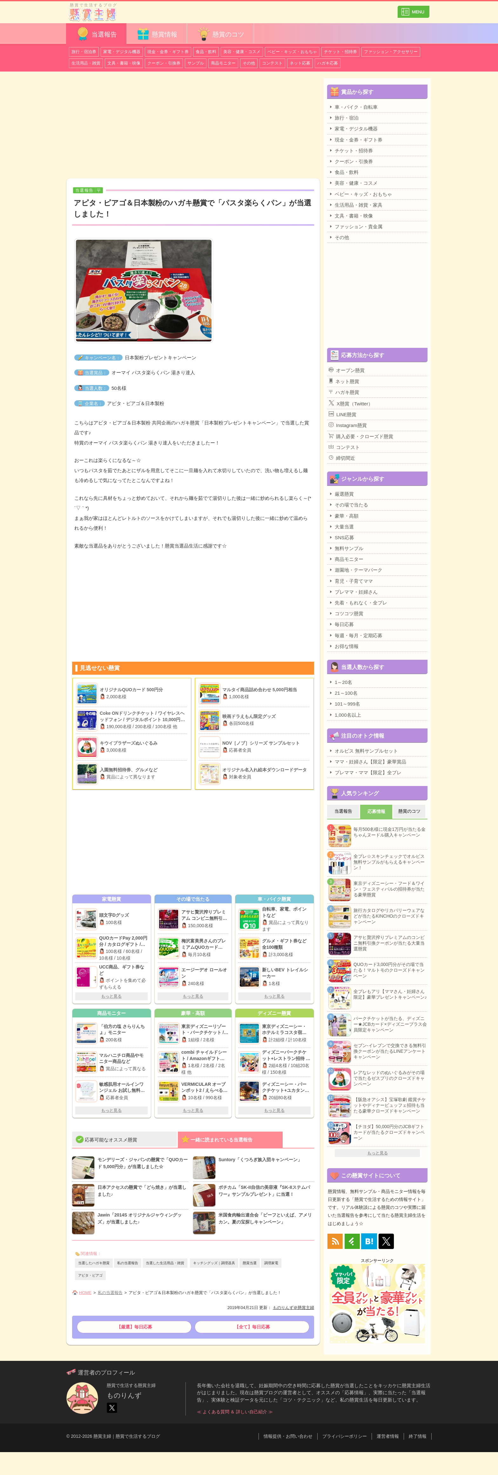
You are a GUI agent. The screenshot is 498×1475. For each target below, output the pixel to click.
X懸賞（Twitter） (351, 403)
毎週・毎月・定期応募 (355, 635)
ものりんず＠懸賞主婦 (293, 1307)
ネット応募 (300, 63)
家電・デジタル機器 (121, 51)
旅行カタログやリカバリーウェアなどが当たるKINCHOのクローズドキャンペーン (389, 916)
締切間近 (342, 458)
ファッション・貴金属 (355, 226)
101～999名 (344, 703)
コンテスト (272, 63)
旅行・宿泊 (344, 118)
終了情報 (418, 1436)
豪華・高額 (344, 516)
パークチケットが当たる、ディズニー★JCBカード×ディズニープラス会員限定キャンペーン (390, 1024)
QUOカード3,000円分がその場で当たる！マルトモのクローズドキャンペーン (389, 970)
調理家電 (271, 1263)
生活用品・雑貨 (85, 63)
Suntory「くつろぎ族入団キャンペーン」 (260, 1159)
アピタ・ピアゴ (90, 1275)
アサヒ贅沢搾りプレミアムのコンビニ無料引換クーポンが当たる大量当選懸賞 (389, 943)
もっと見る (111, 996)
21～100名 (343, 693)
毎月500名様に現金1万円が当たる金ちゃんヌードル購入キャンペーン (389, 832)
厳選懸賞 (341, 494)
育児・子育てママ (351, 581)
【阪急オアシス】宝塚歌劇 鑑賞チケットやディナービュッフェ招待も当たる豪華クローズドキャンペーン (389, 1105)
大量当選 (341, 526)
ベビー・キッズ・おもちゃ (292, 51)
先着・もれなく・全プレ (358, 602)
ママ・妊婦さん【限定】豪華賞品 (367, 761)
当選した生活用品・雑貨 (165, 1263)
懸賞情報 (156, 34)
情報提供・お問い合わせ (288, 1436)
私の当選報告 (127, 1263)
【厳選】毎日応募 (134, 1326)
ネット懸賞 (344, 381)
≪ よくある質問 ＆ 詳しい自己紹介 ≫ (235, 1411)
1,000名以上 (345, 715)
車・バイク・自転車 (353, 107)
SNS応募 (341, 537)
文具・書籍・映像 (123, 63)
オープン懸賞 (347, 370)
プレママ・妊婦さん (353, 592)
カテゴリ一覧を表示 (413, 9)
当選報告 (96, 34)
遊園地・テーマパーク (355, 570)
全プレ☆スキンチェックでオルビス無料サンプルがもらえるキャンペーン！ (389, 862)
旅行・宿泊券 (83, 51)
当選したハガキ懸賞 (94, 1263)
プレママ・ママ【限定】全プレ (365, 772)
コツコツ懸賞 (346, 613)
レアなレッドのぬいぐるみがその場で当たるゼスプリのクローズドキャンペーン (389, 1078)
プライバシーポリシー (344, 1436)
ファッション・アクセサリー (391, 51)
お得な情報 (344, 646)
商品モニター (223, 63)
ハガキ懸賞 (344, 392)
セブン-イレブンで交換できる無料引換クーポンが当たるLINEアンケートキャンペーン (389, 1051)
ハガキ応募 (327, 63)
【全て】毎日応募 (252, 1326)
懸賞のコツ (220, 34)
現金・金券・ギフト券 (168, 51)
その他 (249, 63)
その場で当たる (348, 504)
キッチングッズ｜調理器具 (214, 1263)
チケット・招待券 (340, 51)
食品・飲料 (206, 51)
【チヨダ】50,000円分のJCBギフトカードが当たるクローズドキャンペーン (389, 1132)
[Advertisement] (193, 125)
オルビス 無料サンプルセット (363, 751)
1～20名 (340, 682)
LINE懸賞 (342, 414)
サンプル (195, 63)
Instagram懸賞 (348, 425)
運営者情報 (388, 1436)
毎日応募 (341, 624)
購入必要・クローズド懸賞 (361, 436)
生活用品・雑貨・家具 (355, 205)
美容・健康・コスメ (241, 51)
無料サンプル (346, 548)
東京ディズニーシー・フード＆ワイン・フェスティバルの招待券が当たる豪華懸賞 (389, 889)
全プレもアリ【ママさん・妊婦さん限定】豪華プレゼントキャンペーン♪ (390, 994)
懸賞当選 (250, 1263)
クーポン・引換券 (163, 63)
